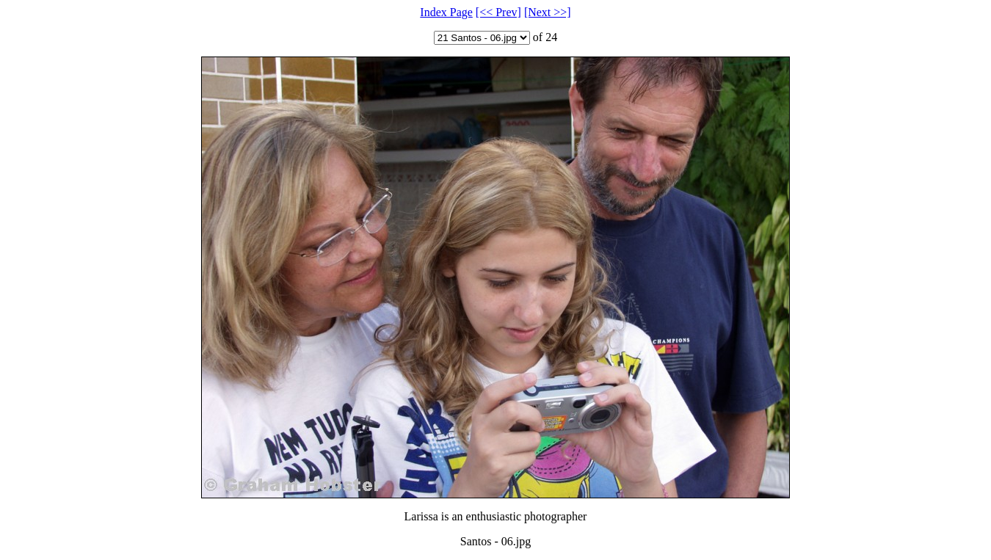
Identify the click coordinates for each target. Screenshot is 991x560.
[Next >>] (547, 12)
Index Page (446, 12)
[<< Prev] (498, 12)
